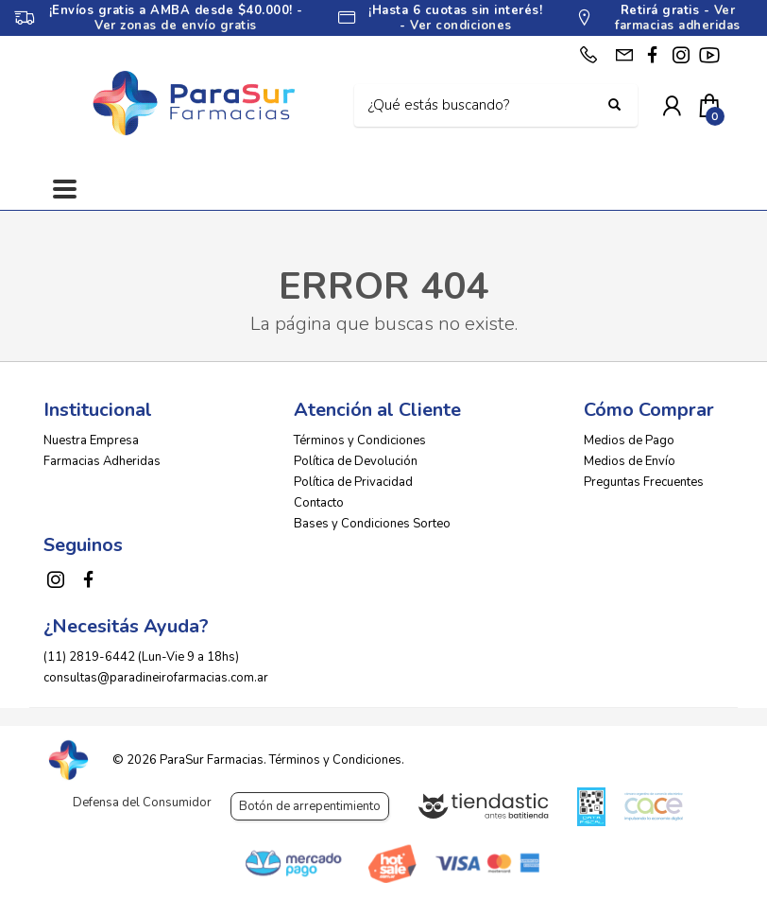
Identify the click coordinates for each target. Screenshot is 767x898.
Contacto (319, 502)
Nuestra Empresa (91, 440)
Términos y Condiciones (360, 440)
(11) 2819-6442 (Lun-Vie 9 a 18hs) (141, 656)
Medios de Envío (629, 461)
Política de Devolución (356, 461)
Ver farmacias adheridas (678, 18)
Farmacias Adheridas (102, 461)
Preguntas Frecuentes (644, 482)
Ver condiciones (461, 25)
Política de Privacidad (353, 482)
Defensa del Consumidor (142, 802)
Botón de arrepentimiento (310, 806)
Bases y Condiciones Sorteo (372, 523)
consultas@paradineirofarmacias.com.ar (155, 677)
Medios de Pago (629, 440)
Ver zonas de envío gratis (175, 25)
